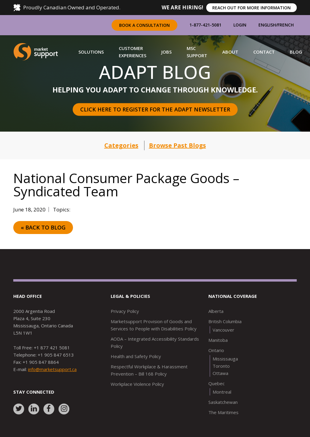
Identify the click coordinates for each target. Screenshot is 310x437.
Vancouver (223, 330)
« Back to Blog (43, 227)
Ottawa (220, 373)
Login (239, 25)
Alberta (215, 311)
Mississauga (225, 359)
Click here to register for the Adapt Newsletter (155, 109)
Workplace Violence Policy (137, 384)
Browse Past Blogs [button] (177, 145)
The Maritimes (223, 412)
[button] (91, 52)
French (285, 25)
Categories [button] (121, 145)
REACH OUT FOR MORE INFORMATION (251, 8)
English (267, 25)
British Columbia (225, 321)
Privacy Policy (125, 311)
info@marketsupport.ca (52, 369)
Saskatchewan (223, 402)
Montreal (222, 392)
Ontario (216, 350)
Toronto (221, 366)
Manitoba (218, 340)
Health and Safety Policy (136, 356)
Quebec (216, 383)
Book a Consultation (144, 25)
